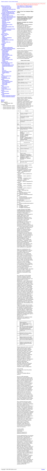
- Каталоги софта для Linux (7, 15)
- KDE (3, 32)
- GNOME (4, 31)
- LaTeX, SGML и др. (6, 41)
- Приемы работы (5, 80)
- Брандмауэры (5, 52)
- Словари (4, 43)
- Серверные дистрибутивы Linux (9, 9)
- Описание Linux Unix (6, 6)
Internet (2, 79)
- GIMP (3, 45)
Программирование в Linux (6, 62)
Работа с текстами (5, 34)
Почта (2, 85)
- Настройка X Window (6, 29)
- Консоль (4, 21)
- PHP (3, 69)
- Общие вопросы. (5, 14)
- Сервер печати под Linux (7, 59)
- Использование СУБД (6, 71)
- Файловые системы (6, 22)
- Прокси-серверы (5, 58)
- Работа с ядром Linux (6, 75)
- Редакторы (4, 35)
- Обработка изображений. (7, 47)
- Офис (3, 36)
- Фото (3, 46)
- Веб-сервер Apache (6, 57)
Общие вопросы (28, 5)
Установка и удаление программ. (8, 13)
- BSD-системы (5, 10)
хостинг (2, 94)
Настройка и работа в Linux (7, 17)
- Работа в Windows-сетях (7, 55)
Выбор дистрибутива (5, 5)
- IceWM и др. (5, 33)
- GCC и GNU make (6, 63)
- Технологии (4, 84)
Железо (2, 90)
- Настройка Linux (5, 20)
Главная (43, 469)
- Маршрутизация (5, 53)
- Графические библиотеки (7, 66)
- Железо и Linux (5, 91)
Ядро (2, 74)
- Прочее (3, 60)
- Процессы (4, 23)
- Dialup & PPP (5, 51)
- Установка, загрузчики (7, 18)
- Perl (3, 68)
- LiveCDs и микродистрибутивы (8, 11)
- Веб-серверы (5, 56)
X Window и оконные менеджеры (8, 28)
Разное (2, 92)
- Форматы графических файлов (8, 48)
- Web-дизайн (4, 83)
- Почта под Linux (5, 86)
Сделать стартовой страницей (13, 1)
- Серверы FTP (5, 61)
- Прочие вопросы (5, 72)
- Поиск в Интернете (6, 82)
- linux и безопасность (6, 88)
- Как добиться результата (7, 81)
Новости (3, 99)
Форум (2, 101)
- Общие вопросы (5, 50)
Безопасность (4, 87)
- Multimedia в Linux (6, 78)
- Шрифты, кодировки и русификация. (7, 38)
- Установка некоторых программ (8, 16)
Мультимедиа (4, 76)
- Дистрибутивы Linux (6, 8)
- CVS (3, 73)
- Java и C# (4, 70)
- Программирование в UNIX (8, 64)
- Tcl (2, 67)
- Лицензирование (5, 93)
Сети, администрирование (6, 49)
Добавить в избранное (4, 1)
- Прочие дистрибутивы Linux (8, 12)
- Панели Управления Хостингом (8, 95)
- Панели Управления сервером (8, 96)
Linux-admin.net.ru (21, 5)
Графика (3, 44)
